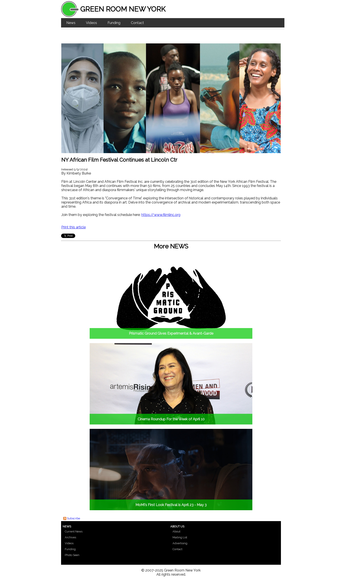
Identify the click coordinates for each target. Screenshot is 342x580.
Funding (114, 23)
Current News (73, 531)
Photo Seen (72, 555)
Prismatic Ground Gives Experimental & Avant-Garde (171, 333)
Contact (137, 23)
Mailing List (180, 537)
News (70, 23)
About (176, 531)
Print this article (73, 227)
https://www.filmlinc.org (160, 215)
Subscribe (73, 518)
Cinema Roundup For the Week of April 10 (171, 419)
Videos (91, 23)
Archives (70, 537)
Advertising (180, 543)
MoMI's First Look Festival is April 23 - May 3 (171, 505)
